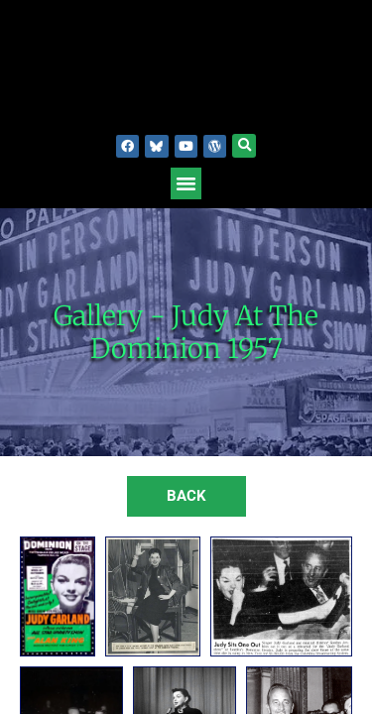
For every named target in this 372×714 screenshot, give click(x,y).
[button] (244, 146)
